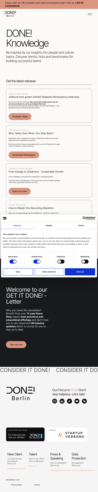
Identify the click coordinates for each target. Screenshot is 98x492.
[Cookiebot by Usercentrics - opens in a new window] (84, 218)
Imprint (37, 485)
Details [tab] (49, 225)
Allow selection (49, 272)
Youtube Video (20, 116)
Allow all (80, 272)
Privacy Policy (16, 485)
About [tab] (81, 225)
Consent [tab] (17, 225)
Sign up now (16, 344)
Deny (18, 272)
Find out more (19, 191)
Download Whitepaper (23, 155)
